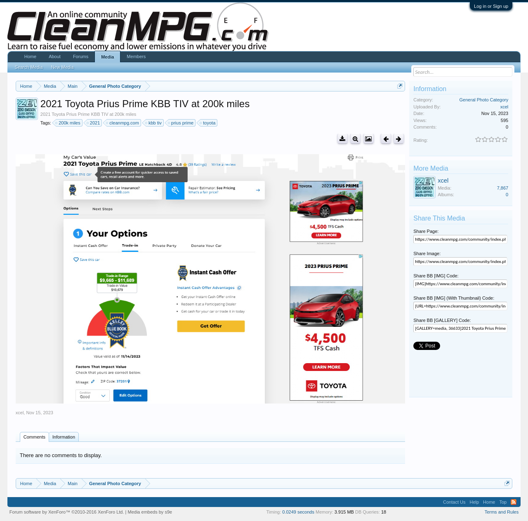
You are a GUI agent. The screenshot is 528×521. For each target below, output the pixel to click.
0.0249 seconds (298, 511)
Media (107, 56)
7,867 (503, 187)
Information (63, 436)
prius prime (181, 123)
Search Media (29, 67)
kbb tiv (154, 123)
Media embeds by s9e (150, 511)
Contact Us (454, 502)
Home (30, 56)
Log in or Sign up (491, 6)
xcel (20, 412)
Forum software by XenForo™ (66, 511)
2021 (93, 123)
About (55, 56)
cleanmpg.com (123, 123)
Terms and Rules (502, 511)
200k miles (68, 123)
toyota (207, 123)
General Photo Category (484, 99)
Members (136, 56)
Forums (80, 56)
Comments (34, 436)
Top (503, 502)
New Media (62, 67)
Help (474, 502)
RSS (513, 502)
